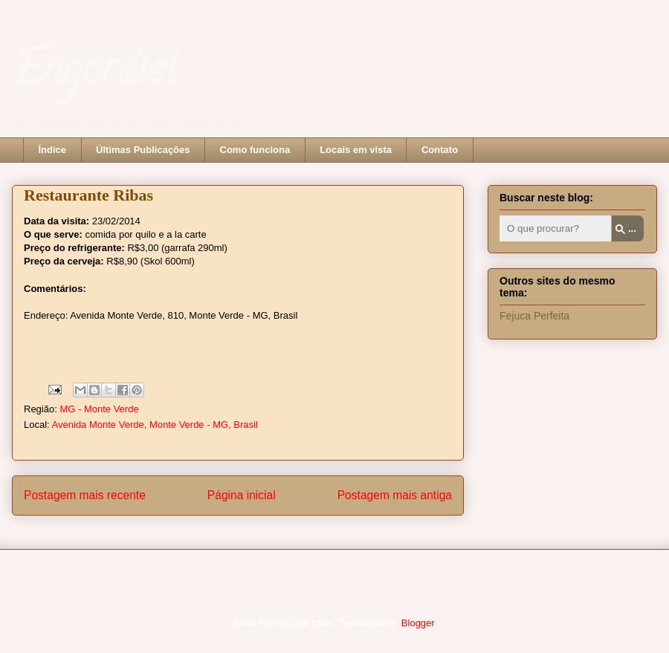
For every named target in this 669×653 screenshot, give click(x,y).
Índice (53, 149)
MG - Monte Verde (98, 409)
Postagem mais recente (85, 495)
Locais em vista (356, 149)
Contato (439, 149)
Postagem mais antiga (394, 495)
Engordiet (95, 73)
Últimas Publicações (143, 149)
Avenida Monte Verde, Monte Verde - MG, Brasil (155, 424)
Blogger (417, 622)
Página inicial (241, 495)
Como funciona (255, 149)
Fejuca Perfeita (534, 316)
